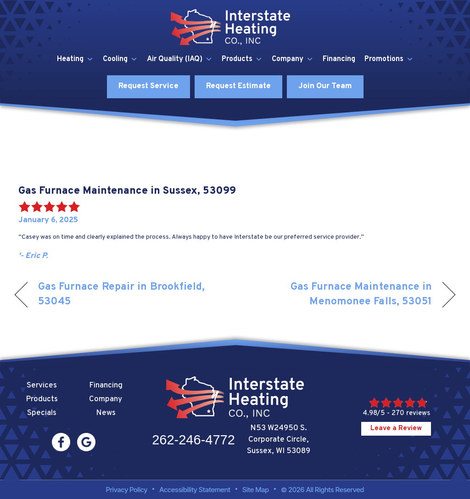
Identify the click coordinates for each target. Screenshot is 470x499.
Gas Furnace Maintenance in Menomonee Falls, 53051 (340, 294)
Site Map (255, 489)
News (106, 413)
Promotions (389, 59)
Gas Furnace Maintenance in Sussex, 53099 (127, 191)
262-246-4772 (193, 439)
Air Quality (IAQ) (180, 59)
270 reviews (411, 413)
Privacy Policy (127, 489)
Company (292, 59)
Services (42, 386)
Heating (75, 59)
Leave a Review (396, 428)
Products (242, 59)
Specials (41, 413)
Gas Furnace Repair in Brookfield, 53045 (121, 294)
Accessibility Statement (194, 489)
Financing (339, 59)
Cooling (120, 59)
